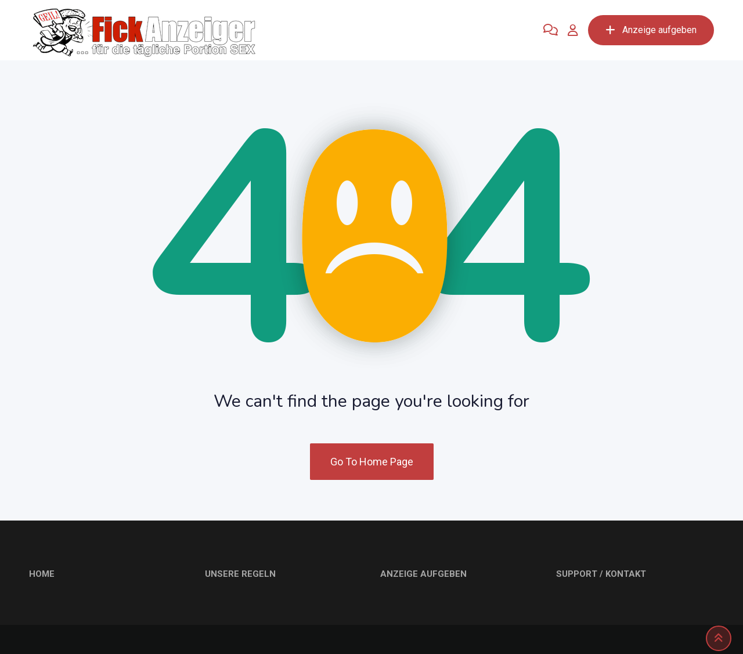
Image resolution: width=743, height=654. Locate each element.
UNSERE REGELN (240, 574)
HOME (42, 574)
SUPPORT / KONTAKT (601, 574)
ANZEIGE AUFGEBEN (423, 574)
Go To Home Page (371, 462)
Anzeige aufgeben (651, 29)
